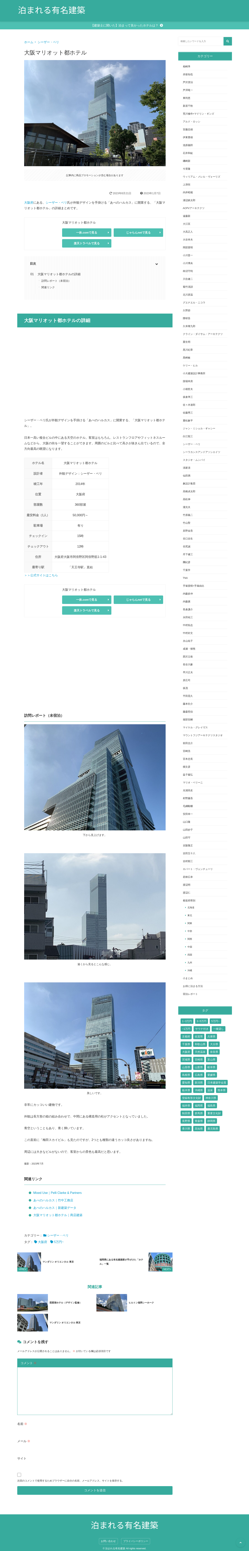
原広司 (186, 680)
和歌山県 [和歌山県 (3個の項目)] (200, 1044)
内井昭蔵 (188, 192)
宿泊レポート (190, 994)
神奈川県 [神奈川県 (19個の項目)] (210, 1097)
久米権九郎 (189, 326)
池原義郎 (188, 145)
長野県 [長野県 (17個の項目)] (186, 1120)
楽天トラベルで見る (87, 243)
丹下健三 (188, 554)
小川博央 (188, 263)
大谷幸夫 (188, 239)
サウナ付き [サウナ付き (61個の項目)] (202, 1028)
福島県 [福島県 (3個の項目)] (211, 1105)
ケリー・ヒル (190, 365)
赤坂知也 (188, 74)
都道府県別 (189, 900)
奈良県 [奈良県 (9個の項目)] (214, 1051)
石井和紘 (188, 153)
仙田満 (186, 475)
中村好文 (188, 633)
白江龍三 (188, 436)
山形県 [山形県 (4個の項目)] (186, 1067)
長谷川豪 (188, 664)
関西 (189, 939)
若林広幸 (188, 876)
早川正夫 (188, 672)
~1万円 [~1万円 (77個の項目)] (186, 1028)
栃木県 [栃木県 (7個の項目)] (186, 1090)
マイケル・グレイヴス (195, 727)
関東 (189, 923)
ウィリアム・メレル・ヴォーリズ (201, 176)
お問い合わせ (108, 1540)
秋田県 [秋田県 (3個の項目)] (186, 1113)
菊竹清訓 (188, 286)
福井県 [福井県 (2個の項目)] (186, 1105)
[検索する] (228, 41)
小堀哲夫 (188, 389)
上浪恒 (186, 184)
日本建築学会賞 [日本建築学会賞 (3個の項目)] (216, 1082)
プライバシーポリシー (135, 1540)
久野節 (186, 310)
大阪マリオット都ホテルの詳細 (59, 274)
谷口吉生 (188, 538)
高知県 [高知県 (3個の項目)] (199, 1128)
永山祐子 (188, 640)
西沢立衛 (188, 656)
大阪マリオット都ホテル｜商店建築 (57, 1215)
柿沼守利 (188, 271)
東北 (189, 915)
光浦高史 (188, 790)
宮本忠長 (188, 758)
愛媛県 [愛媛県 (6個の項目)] (211, 1074)
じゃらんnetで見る (138, 232)
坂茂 (185, 688)
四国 (189, 954)
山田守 (186, 837)
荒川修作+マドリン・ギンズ (198, 113)
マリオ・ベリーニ (193, 782)
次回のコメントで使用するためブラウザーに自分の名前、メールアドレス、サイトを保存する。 (70, 1480)
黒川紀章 (188, 349)
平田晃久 (188, 696)
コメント (29, 1362)
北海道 (190, 907)
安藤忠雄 (188, 129)
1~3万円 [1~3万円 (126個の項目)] (187, 1021)
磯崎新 (186, 160)
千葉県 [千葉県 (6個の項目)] (186, 1044)
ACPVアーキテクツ (194, 208)
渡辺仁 (186, 892)
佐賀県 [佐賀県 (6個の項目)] (199, 1036)
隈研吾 (186, 318)
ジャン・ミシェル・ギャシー (199, 428)
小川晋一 (188, 255)
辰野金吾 (188, 530)
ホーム (28, 42)
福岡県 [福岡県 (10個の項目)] (199, 1105)
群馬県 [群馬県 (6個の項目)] (199, 1113)
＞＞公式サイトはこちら (41, 575)
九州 (189, 962)
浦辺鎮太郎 (189, 200)
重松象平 (188, 420)
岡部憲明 (188, 247)
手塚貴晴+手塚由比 (193, 585)
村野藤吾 (188, 798)
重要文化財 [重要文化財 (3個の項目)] (214, 1113)
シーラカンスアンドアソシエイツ (201, 452)
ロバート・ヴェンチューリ (198, 869)
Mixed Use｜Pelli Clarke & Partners (57, 1192)
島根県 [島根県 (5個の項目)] (186, 1074)
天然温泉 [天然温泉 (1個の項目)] (200, 1051)
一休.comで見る (86, 232)
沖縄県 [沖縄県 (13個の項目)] (199, 1090)
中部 (189, 931)
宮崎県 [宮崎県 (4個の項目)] (199, 1059)
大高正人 (188, 231)
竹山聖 (186, 522)
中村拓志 (188, 625)
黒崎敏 (186, 357)
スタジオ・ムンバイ (194, 459)
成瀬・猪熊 (189, 648)
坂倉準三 (188, 397)
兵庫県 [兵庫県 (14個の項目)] (211, 1036)
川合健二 (188, 278)
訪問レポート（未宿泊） (56, 280)
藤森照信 (188, 711)
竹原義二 (188, 515)
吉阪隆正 (188, 845)
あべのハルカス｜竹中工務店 (53, 1200)
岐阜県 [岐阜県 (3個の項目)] (211, 1067)
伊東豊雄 (188, 137)
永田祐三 (188, 617)
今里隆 (186, 168)
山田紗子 (188, 829)
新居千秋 (188, 105)
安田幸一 (188, 814)
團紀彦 (186, 562)
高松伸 (186, 499)
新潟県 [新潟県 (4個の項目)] (199, 1082)
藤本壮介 (188, 703)
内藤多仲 (188, 593)
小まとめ (188, 978)
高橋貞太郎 (189, 491)
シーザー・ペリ (48, 42)
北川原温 (188, 294)
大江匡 (186, 223)
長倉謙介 (188, 609)
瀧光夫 (186, 507)
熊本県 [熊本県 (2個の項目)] (222, 1090)
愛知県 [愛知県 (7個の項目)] (186, 1082)
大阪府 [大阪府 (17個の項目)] (186, 1051)
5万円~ (59, 1242)
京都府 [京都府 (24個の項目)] (186, 1036)
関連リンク (48, 287)
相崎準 (186, 66)
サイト (21, 1457)
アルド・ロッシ (191, 121)
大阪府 (28, 202)
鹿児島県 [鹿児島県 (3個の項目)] (212, 1128)
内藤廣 (186, 601)
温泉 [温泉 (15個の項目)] (210, 1090)
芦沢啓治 (188, 82)
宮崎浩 (186, 751)
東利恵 (186, 98)
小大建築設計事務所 (194, 373)
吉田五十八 (189, 853)
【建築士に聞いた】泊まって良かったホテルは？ (124, 25)
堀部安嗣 (188, 719)
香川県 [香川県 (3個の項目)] (186, 1128)
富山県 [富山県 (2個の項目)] (211, 1059)
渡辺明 (186, 884)
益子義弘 (188, 774)
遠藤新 (186, 216)
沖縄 (189, 970)
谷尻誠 (186, 546)
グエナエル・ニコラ (194, 302)
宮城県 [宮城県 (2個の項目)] (186, 1059)
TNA (185, 577)
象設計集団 (189, 483)
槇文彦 (186, 766)
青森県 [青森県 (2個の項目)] (199, 1120)
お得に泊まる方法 (193, 986)
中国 (189, 947)
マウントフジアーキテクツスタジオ (203, 735)
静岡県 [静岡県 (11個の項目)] (211, 1120)
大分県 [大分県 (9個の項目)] (214, 1044)
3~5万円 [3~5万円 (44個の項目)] (202, 1021)
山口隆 (186, 821)
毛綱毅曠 (188, 806)
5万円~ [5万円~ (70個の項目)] (215, 1021)
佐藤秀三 (188, 412)
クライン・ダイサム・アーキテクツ (203, 334)
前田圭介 (188, 743)
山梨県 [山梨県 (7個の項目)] (199, 1067)
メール (23, 1440)
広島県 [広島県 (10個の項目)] (199, 1074)
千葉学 (186, 570)
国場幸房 (188, 381)
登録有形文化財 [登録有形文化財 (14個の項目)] (191, 1097)
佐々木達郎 (189, 404)
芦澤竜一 (188, 90)
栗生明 (186, 341)
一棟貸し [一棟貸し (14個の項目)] (218, 1028)
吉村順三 (188, 861)
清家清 (186, 467)
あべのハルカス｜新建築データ (54, 1207)
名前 (22, 1423)
